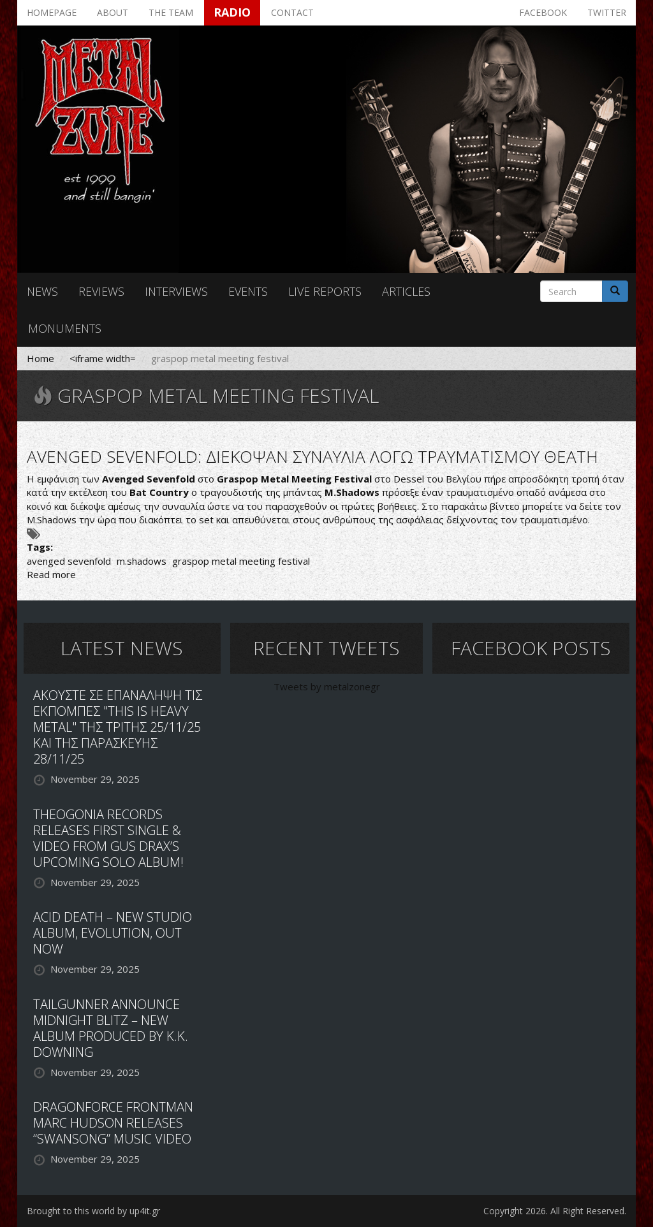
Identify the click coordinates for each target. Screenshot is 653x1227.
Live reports (325, 291)
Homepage (52, 12)
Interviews (176, 291)
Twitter (606, 12)
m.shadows (141, 561)
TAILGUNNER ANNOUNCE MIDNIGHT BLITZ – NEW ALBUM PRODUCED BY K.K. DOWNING (110, 1028)
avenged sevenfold (69, 561)
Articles (406, 291)
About (112, 12)
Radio (232, 12)
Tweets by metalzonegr (327, 686)
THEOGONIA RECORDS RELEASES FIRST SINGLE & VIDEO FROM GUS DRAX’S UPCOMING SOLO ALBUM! (108, 838)
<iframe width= (103, 358)
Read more (51, 574)
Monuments (64, 328)
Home (40, 358)
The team (171, 12)
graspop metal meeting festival (241, 561)
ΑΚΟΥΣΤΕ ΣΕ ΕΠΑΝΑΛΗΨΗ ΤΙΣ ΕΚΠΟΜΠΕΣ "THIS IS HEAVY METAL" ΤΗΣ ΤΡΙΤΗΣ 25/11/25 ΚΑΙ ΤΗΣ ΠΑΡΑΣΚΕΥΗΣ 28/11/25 (117, 726)
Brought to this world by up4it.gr (93, 1211)
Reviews (101, 291)
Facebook (543, 12)
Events (248, 291)
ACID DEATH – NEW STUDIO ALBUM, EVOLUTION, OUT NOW (112, 932)
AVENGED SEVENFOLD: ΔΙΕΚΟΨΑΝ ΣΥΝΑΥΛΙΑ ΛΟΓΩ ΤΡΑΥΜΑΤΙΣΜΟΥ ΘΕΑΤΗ (312, 456)
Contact (292, 12)
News (42, 291)
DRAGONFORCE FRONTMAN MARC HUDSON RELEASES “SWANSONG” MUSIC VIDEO (113, 1122)
